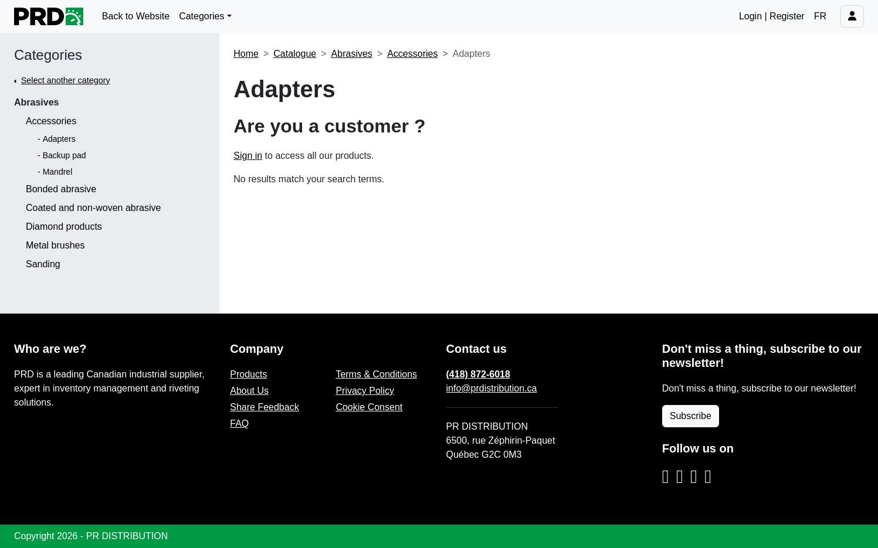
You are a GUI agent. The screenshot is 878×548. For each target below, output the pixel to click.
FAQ (239, 423)
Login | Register (772, 16)
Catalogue (294, 54)
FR (820, 16)
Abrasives (36, 102)
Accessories (412, 54)
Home (246, 54)
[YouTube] (707, 477)
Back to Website (136, 16)
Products (248, 374)
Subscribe (690, 416)
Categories (48, 55)
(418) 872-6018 (478, 374)
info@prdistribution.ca (491, 388)
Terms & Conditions (376, 374)
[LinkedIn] (693, 477)
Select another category (65, 80)
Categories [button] (201, 16)
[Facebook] (679, 477)
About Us (249, 391)
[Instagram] (665, 477)
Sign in (247, 156)
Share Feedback (264, 407)
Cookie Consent (368, 407)
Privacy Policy (364, 391)
